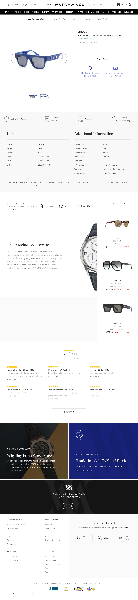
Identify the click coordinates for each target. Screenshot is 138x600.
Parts (80, 12)
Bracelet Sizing (51, 556)
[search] (89, 4)
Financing (11, 540)
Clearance (128, 12)
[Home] (69, 4)
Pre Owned (116, 12)
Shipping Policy (13, 532)
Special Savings (92, 12)
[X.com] (71, 506)
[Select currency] (20, 593)
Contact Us (11, 543)
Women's (35, 12)
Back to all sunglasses (37, 18)
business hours (13, 209)
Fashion (88, 18)
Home (54, 18)
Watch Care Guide (52, 564)
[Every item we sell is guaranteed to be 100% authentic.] (17, 119)
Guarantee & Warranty (16, 524)
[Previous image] (12, 59)
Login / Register (13, 560)
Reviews (48, 536)
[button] (126, 4)
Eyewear (45, 12)
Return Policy (12, 528)
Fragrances (57, 12)
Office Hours (50, 528)
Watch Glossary (51, 560)
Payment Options (14, 536)
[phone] (36, 4)
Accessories (70, 12)
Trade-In (105, 12)
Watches (17, 12)
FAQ (46, 532)
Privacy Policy (70, 583)
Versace (76, 18)
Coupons (48, 568)
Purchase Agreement (89, 583)
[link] (90, 71)
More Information (84, 470)
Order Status (12, 556)
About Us (48, 524)
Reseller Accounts (52, 540)
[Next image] (66, 59)
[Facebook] (64, 506)
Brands (8, 12)
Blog (46, 571)
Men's (26, 12)
